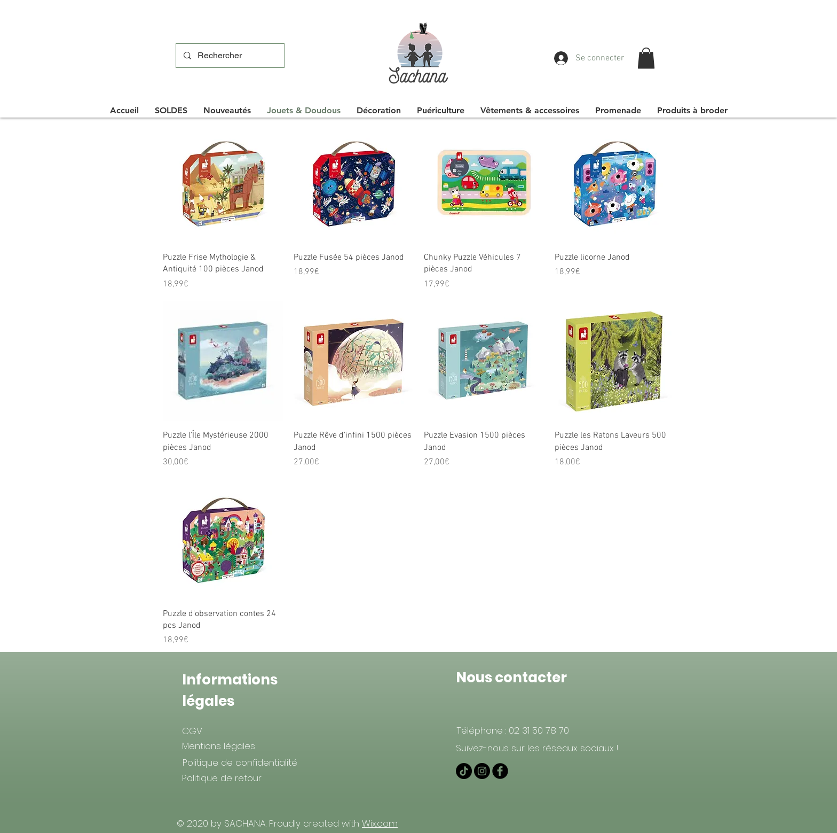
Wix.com (380, 823)
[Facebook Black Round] (500, 771)
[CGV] (192, 731)
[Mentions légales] (219, 746)
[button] (646, 58)
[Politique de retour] (222, 778)
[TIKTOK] (464, 771)
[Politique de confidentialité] (240, 762)
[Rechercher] (230, 55)
